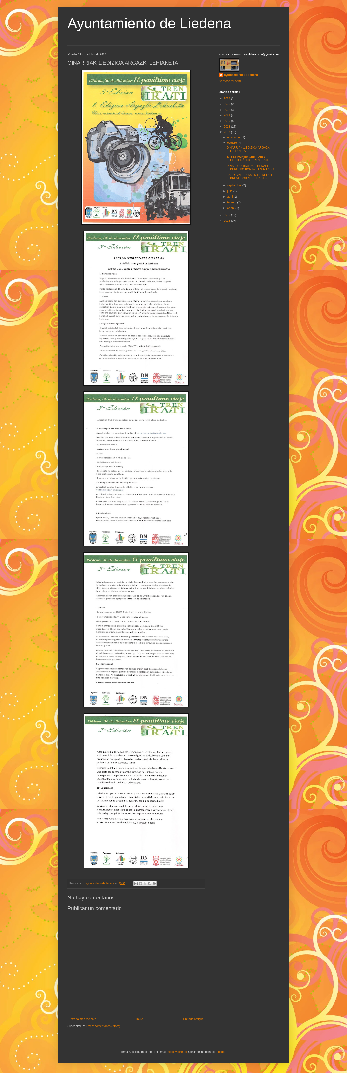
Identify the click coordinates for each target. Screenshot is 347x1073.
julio (230, 191)
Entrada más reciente (82, 1019)
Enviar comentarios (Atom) (103, 1026)
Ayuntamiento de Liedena (149, 23)
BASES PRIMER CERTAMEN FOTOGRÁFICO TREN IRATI (247, 158)
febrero (232, 202)
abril (230, 196)
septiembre (234, 185)
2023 (227, 104)
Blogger (220, 1051)
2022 (227, 109)
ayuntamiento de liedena (241, 75)
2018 (227, 126)
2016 (227, 215)
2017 (227, 132)
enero (231, 208)
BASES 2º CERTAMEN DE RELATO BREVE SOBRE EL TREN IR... (250, 176)
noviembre (234, 137)
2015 (227, 220)
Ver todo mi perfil (230, 81)
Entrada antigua (193, 1019)
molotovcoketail (177, 1051)
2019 (227, 121)
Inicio (139, 1019)
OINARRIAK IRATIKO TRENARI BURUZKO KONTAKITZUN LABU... (251, 167)
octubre (232, 142)
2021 (227, 115)
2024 (227, 98)
